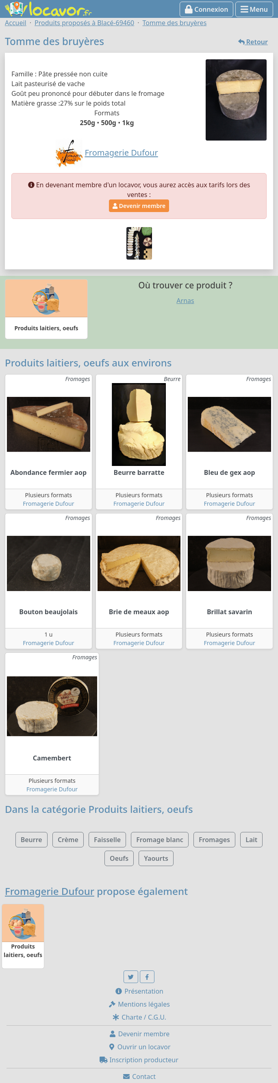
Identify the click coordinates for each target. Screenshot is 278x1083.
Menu (254, 9)
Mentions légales (139, 1004)
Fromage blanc (159, 839)
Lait (251, 839)
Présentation (139, 991)
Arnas (185, 300)
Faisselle (107, 839)
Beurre (31, 839)
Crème (68, 839)
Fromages (214, 839)
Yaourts (156, 858)
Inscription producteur (139, 1059)
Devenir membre (139, 206)
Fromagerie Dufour (48, 503)
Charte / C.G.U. (139, 1017)
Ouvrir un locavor (139, 1046)
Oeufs (119, 858)
